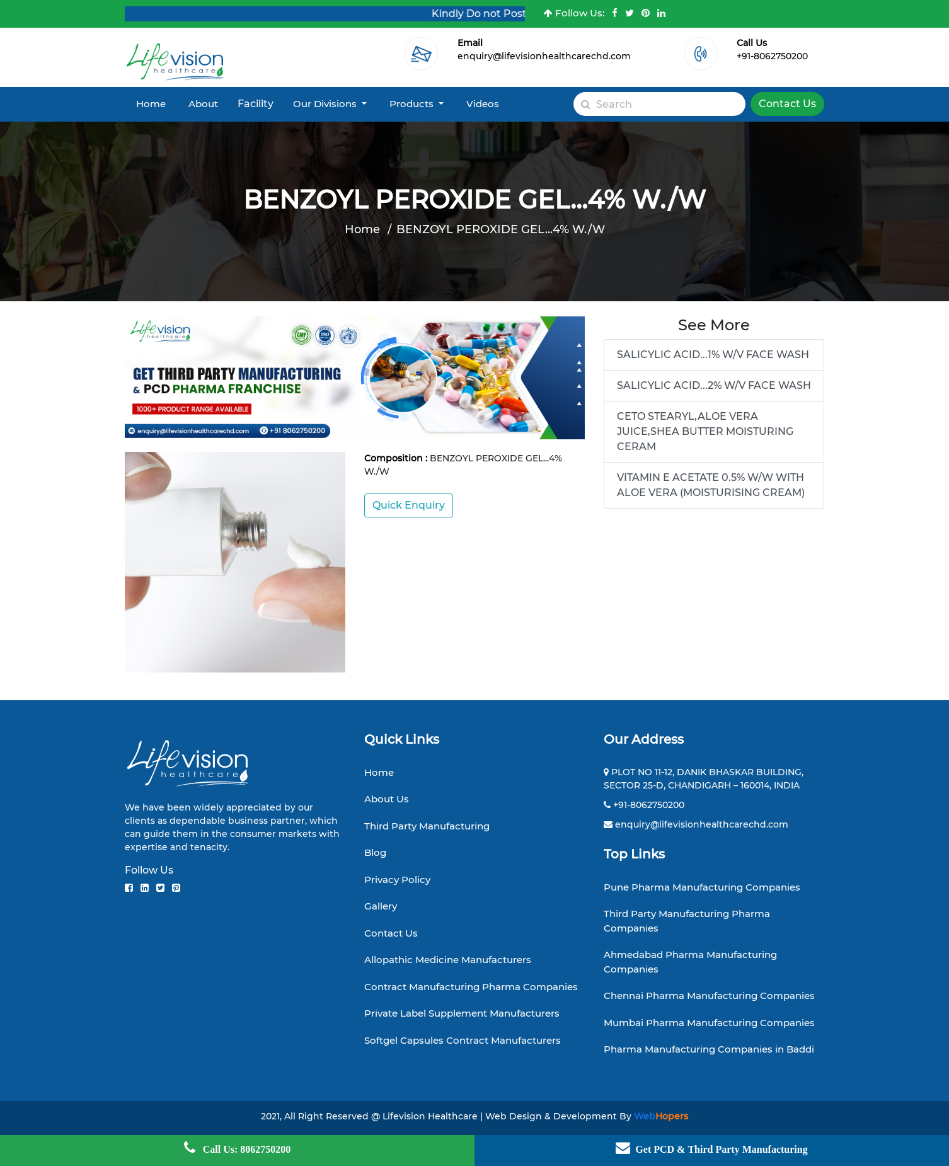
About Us (386, 799)
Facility (255, 104)
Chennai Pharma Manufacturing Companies (709, 995)
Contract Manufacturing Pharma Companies (471, 987)
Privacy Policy (397, 880)
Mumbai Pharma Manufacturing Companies (709, 1023)
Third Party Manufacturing (427, 826)
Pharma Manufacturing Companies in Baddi (709, 1049)
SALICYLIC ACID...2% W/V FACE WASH (714, 385)
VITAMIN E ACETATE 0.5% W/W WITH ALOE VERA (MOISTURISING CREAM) (711, 485)
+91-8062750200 (772, 56)
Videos (482, 104)
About (203, 104)
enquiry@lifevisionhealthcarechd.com (544, 56)
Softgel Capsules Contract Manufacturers (462, 1040)
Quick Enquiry (408, 505)
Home (151, 104)
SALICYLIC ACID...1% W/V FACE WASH (713, 355)
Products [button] (412, 104)
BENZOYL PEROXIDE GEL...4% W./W (500, 229)
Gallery (380, 906)
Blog (375, 852)
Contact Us (787, 104)
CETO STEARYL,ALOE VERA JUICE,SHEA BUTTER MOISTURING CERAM (705, 431)
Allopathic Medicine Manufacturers (447, 960)
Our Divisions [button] (326, 104)
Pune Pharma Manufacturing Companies (702, 887)
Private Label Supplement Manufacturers (462, 1013)
